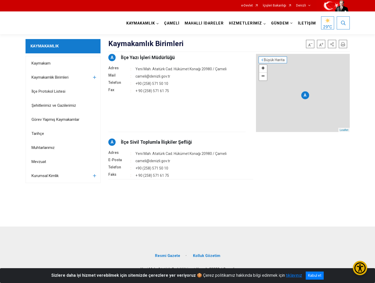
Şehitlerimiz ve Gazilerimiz (54, 105)
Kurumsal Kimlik (45, 175)
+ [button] (263, 69)
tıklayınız (294, 275)
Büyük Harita (274, 60)
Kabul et (314, 275)
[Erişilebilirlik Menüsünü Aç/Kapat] (360, 268)
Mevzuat (39, 161)
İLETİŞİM (307, 23)
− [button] (263, 76)
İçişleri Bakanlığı (274, 5)
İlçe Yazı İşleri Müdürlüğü (148, 57)
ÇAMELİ (171, 23)
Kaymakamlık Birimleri (50, 77)
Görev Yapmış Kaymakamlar (55, 119)
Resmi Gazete (167, 256)
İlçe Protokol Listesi (48, 91)
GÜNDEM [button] (280, 23)
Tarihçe (38, 133)
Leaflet (344, 129)
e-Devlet (247, 5)
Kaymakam (41, 63)
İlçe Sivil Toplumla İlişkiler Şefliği (156, 142)
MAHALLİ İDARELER (204, 23)
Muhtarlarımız (43, 147)
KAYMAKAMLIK (44, 46)
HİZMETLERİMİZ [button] (245, 23)
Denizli (301, 5)
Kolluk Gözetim (206, 256)
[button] (332, 44)
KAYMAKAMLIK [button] (140, 23)
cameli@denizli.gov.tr (152, 76)
